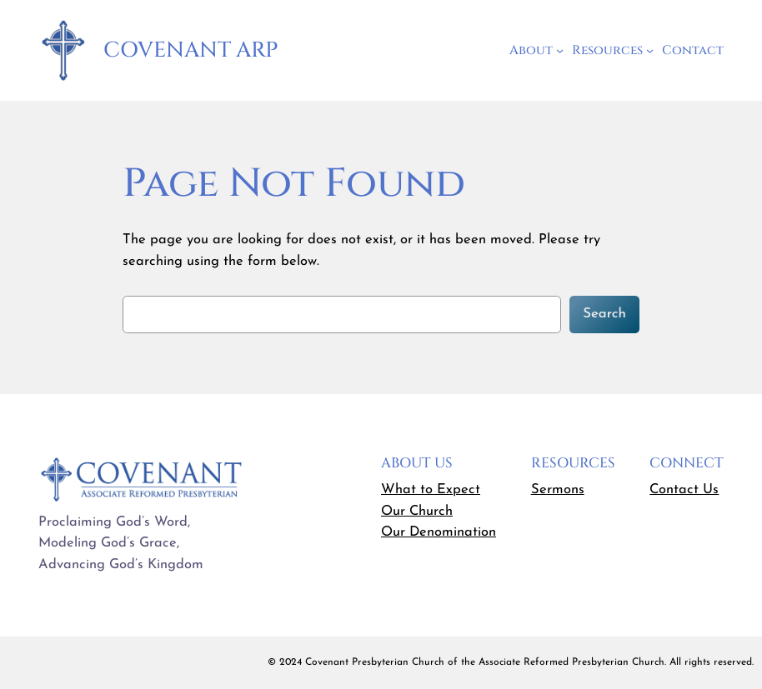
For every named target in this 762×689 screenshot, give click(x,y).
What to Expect (430, 490)
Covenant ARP (190, 50)
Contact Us (684, 490)
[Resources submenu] (650, 50)
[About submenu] (560, 50)
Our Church (417, 511)
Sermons (557, 490)
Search (604, 314)
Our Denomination (438, 532)
